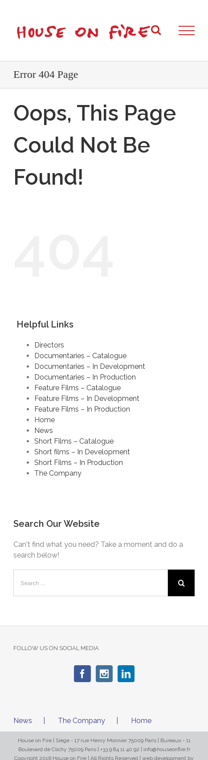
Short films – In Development (82, 452)
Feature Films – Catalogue (77, 388)
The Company (58, 473)
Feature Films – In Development (86, 398)
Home (44, 420)
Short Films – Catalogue (74, 441)
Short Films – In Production (78, 462)
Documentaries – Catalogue (80, 356)
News (43, 430)
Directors (49, 345)
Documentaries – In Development (89, 366)
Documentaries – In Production (85, 377)
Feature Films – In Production (82, 409)
